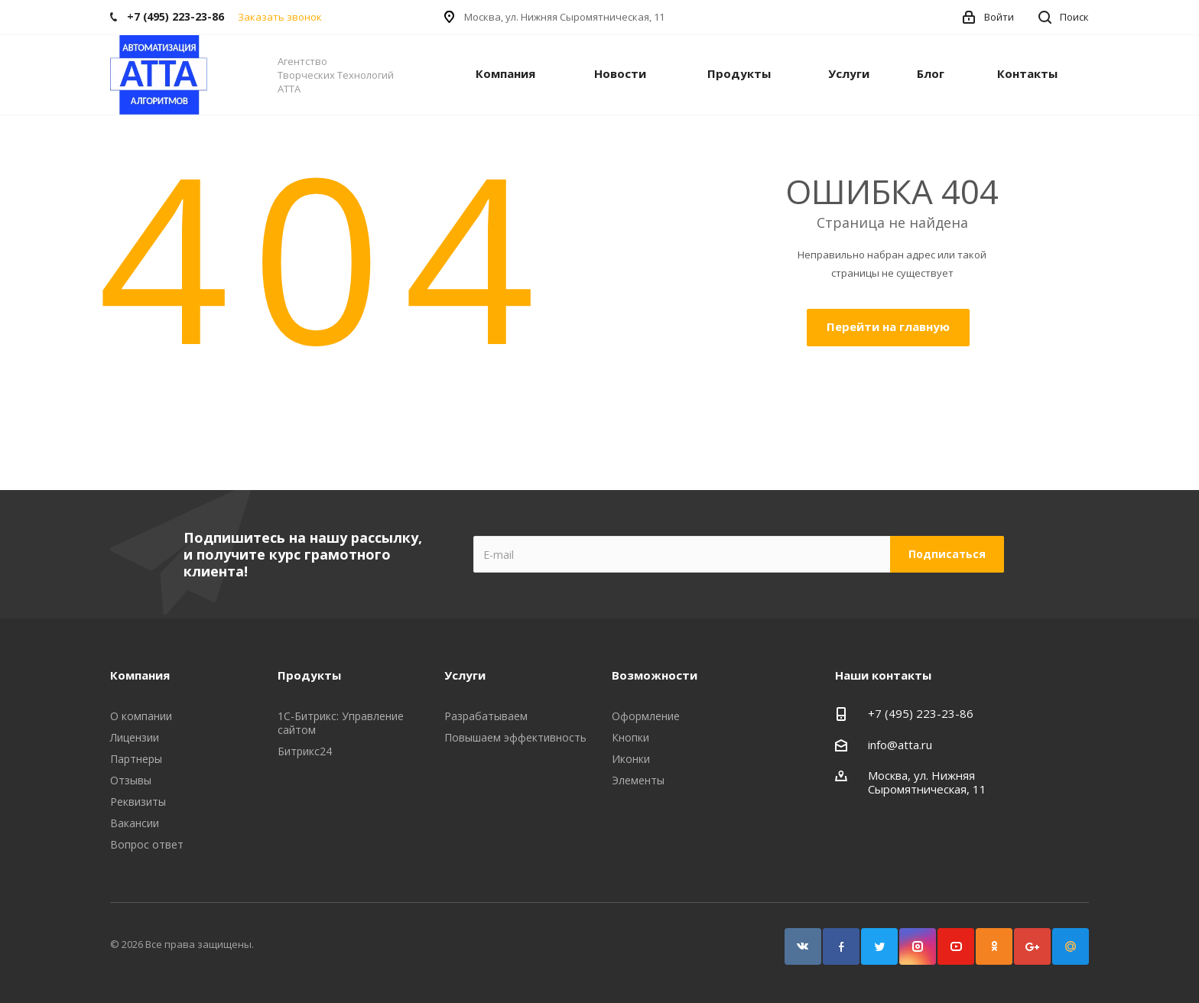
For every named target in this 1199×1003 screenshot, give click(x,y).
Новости (620, 73)
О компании (141, 716)
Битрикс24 (305, 751)
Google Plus (1032, 946)
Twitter (879, 946)
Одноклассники (994, 946)
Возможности (654, 675)
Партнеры (136, 758)
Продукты (739, 73)
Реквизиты (138, 801)
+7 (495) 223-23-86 (920, 713)
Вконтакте (803, 946)
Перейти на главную (888, 326)
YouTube (955, 946)
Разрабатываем (486, 716)
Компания (505, 73)
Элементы (638, 780)
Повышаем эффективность (515, 737)
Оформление (646, 716)
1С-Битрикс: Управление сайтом (341, 723)
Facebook (841, 946)
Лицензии (134, 737)
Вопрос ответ (147, 844)
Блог (930, 73)
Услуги (848, 73)
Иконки (631, 758)
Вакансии (134, 823)
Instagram (917, 946)
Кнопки (630, 737)
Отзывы (130, 780)
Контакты (1027, 73)
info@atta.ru (900, 744)
